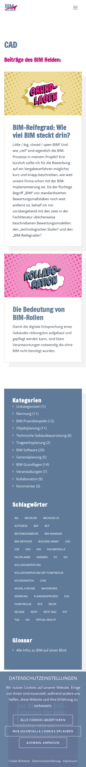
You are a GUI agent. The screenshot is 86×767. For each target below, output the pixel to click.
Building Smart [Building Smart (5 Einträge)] (48, 541)
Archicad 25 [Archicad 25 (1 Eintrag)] (51, 518)
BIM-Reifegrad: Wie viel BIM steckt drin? (41, 131)
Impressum (70, 761)
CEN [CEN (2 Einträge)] (27, 549)
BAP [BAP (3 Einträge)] (36, 525)
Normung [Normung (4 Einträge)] (21, 596)
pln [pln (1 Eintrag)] (66, 596)
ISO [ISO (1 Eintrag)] (66, 557)
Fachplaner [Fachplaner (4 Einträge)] (22, 557)
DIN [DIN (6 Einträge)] (38, 549)
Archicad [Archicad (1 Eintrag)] (31, 518)
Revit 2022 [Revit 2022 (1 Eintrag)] (50, 612)
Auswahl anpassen (43, 743)
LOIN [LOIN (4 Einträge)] (43, 580)
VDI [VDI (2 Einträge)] (27, 619)
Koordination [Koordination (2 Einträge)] (24, 580)
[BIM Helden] (11, 7)
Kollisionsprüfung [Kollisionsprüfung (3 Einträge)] (27, 565)
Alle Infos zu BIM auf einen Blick (41, 650)
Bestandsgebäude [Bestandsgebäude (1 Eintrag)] (26, 533)
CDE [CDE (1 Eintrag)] (16, 549)
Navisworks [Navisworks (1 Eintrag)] (49, 588)
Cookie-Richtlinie (19, 761)
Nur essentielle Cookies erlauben (43, 731)
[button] (75, 7)
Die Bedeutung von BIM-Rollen (39, 305)
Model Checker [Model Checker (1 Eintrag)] (24, 588)
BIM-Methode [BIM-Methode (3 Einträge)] (23, 541)
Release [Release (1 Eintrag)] (19, 612)
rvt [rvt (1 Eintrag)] (65, 612)
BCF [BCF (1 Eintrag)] (47, 525)
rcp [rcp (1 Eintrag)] (40, 604)
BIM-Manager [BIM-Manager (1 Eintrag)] (53, 533)
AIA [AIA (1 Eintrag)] (16, 518)
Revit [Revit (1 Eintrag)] (34, 612)
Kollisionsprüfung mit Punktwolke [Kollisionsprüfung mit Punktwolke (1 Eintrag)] (39, 572)
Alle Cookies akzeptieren (43, 720)
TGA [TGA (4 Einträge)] (16, 619)
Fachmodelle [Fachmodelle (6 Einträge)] (56, 549)
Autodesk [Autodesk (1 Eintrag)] (21, 525)
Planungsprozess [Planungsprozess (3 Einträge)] (46, 596)
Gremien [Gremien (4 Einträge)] (41, 557)
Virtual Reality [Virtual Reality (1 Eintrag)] (46, 619)
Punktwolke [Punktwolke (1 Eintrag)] (22, 604)
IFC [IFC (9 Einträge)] (55, 557)
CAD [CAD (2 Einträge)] (67, 541)
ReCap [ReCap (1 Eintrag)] (52, 604)
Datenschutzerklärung (46, 761)
